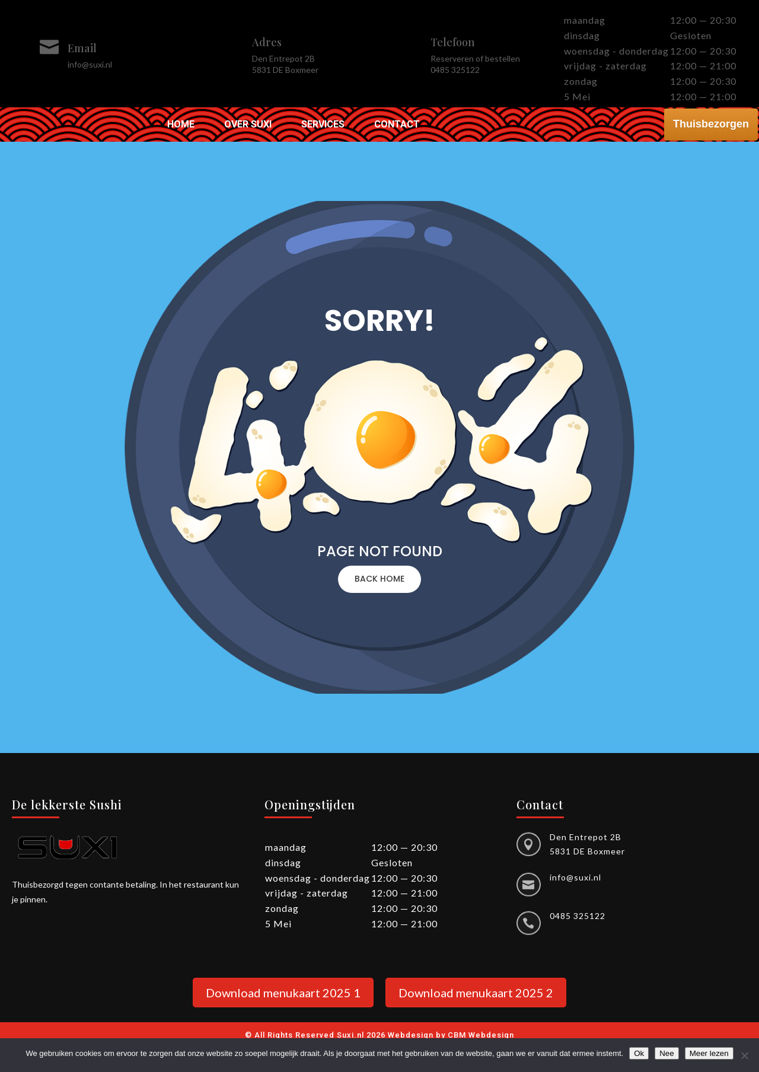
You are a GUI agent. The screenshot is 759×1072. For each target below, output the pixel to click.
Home (180, 125)
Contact (397, 125)
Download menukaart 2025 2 (475, 992)
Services (323, 125)
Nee (666, 1053)
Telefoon (452, 42)
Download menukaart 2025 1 (283, 992)
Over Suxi (248, 125)
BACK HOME (379, 579)
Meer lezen (709, 1053)
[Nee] (744, 1055)
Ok (639, 1053)
